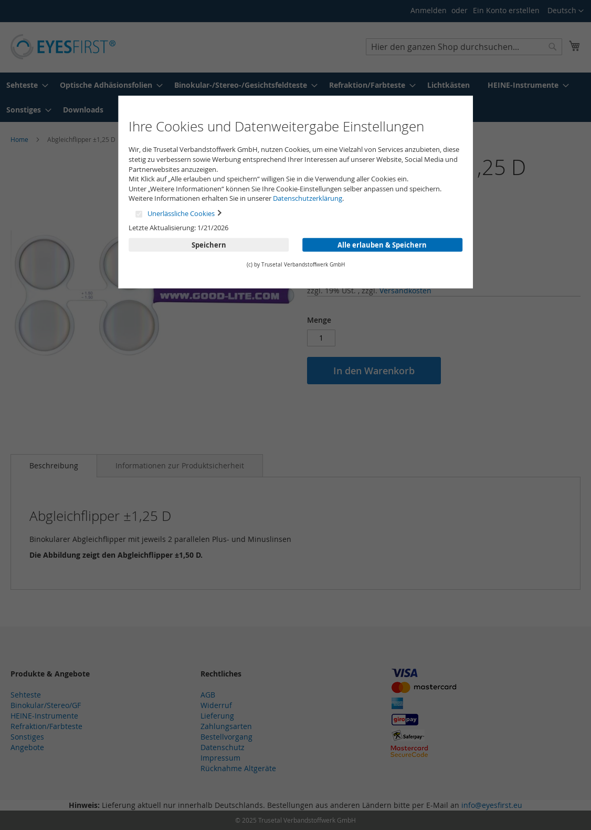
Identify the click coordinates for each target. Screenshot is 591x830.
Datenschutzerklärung (307, 198)
